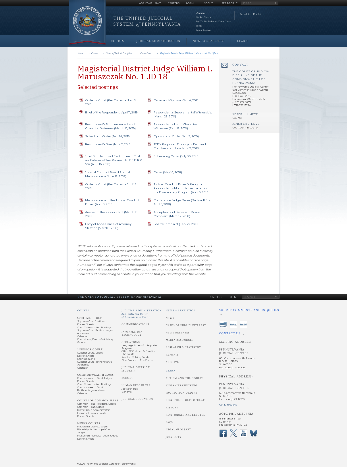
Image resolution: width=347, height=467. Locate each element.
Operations (130, 342)
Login (190, 3)
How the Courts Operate (186, 400)
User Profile (228, 3)
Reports (172, 354)
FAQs (169, 422)
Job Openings (129, 388)
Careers (173, 3)
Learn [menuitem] (242, 41)
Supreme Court (89, 318)
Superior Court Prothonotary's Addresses (94, 363)
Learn (170, 370)
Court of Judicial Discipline (119, 53)
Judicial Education (137, 399)
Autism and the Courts (184, 378)
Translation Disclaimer (252, 14)
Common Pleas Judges (90, 406)
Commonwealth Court (96, 375)
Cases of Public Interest (186, 325)
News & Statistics (180, 310)
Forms (199, 25)
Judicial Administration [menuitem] (158, 41)
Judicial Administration (141, 314)
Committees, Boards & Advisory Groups (95, 341)
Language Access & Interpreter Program (139, 347)
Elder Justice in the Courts (136, 360)
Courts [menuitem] (117, 41)
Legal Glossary (178, 429)
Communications (135, 324)
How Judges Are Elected (185, 415)
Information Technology (132, 333)
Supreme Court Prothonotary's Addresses (95, 332)
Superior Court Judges (90, 352)
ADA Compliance (150, 3)
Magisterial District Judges (92, 426)
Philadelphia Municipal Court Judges (94, 431)
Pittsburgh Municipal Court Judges (97, 435)
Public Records (203, 30)
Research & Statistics (184, 347)
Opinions (200, 13)
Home (80, 53)
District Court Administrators (93, 409)
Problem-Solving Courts (135, 357)
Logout (208, 3)
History (172, 407)
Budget (127, 378)
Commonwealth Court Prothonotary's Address (90, 389)
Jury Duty (174, 437)
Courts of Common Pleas (97, 400)
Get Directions (228, 404)
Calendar (82, 336)
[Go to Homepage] (87, 22)
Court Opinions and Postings (94, 327)
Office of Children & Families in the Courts (139, 353)
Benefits (126, 391)
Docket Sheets (203, 17)
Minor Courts (88, 423)
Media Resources (179, 340)
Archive (172, 362)
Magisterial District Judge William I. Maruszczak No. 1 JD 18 (189, 53)
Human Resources (135, 385)
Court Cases (145, 53)
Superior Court (90, 349)
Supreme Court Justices (90, 321)
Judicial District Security (135, 369)
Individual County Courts (91, 413)
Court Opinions (86, 358)
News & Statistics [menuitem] (209, 41)
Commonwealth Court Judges (94, 378)
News (170, 318)
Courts (94, 53)
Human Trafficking (181, 385)
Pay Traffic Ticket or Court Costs (213, 21)
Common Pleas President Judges (96, 403)
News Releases (178, 332)
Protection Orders (181, 392)
